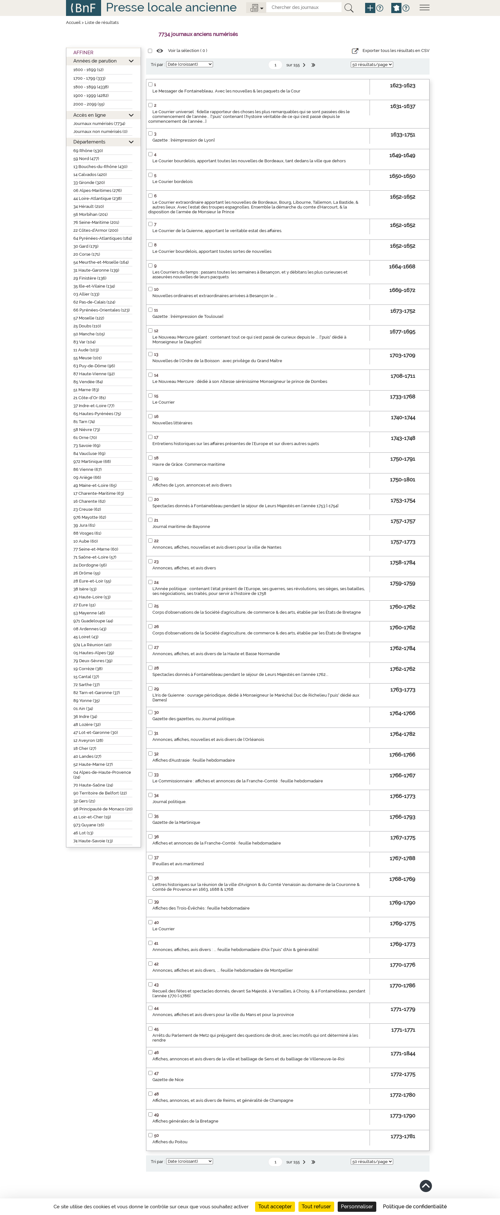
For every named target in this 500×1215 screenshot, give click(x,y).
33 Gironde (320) (89, 182)
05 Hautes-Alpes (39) (93, 652)
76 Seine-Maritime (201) (96, 222)
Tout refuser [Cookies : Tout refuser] (316, 1207)
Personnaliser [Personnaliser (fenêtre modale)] (357, 1207)
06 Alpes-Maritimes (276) (97, 190)
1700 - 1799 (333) (89, 78)
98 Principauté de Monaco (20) (103, 809)
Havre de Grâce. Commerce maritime (188, 464)
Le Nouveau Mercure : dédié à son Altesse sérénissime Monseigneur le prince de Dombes (239, 381)
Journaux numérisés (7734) (99, 123)
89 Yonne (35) (86, 700)
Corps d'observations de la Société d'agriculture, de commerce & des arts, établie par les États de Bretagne (256, 612)
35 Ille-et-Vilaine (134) (94, 286)
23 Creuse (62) (87, 509)
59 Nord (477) (86, 158)
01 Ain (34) (83, 708)
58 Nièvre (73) (86, 429)
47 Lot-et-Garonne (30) (95, 732)
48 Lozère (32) (87, 724)
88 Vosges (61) (87, 533)
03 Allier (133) (86, 294)
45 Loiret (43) (86, 636)
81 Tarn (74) (84, 421)
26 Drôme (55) (86, 573)
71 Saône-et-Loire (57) (94, 557)
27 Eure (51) (84, 605)
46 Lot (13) (83, 833)
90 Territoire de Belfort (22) (100, 793)
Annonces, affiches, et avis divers (184, 568)
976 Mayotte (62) (89, 517)
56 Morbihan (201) (90, 214)
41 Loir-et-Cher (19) (92, 817)
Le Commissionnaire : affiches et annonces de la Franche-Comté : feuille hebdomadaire (237, 781)
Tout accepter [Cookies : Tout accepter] (275, 1207)
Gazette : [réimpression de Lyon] (183, 140)
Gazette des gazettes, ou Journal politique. (194, 718)
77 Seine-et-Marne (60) (95, 549)
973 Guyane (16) (88, 825)
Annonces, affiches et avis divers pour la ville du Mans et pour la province (223, 1014)
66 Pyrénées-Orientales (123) (101, 310)
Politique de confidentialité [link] (415, 1207)
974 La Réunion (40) (92, 644)
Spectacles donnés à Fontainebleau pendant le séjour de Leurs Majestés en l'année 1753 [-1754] (245, 505)
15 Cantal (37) (86, 676)
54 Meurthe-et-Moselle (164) (101, 262)
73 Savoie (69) (86, 445)
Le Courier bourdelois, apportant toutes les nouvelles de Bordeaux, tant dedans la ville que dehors (249, 160)
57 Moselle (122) (88, 318)
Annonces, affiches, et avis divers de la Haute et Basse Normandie (216, 653)
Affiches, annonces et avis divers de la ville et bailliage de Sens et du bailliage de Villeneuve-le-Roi (248, 1059)
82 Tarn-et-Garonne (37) (96, 692)
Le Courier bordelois (172, 181)
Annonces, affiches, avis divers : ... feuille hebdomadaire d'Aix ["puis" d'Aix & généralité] (235, 949)
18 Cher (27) (84, 748)
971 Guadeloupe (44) (93, 620)
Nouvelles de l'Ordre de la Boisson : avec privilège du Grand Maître (217, 360)
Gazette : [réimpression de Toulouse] (187, 316)
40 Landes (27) (87, 756)
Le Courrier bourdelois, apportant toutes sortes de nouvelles (211, 251)
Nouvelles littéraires (172, 423)
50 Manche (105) (89, 334)
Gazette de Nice (168, 1079)
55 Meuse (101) (87, 357)
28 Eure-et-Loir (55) (92, 581)
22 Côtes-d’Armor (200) (95, 230)
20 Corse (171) (86, 254)
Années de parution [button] (95, 60)
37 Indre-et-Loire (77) (93, 405)
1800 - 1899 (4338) (91, 86)
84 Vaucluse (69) (89, 453)
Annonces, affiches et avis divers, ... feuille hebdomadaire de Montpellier (222, 970)
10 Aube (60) (85, 541)
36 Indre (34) (85, 716)
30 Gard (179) (86, 246)
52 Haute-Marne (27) (93, 764)
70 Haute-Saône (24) (93, 785)
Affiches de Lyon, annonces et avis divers (192, 485)
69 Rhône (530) (88, 150)
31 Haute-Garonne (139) (96, 270)
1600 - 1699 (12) (88, 69)
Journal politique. (169, 801)
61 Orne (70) (85, 437)
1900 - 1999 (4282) (91, 95)
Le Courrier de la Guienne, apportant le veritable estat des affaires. (217, 230)
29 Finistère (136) (90, 278)
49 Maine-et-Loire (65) (95, 485)
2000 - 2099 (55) (89, 104)
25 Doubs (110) (87, 326)
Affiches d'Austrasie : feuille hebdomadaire (193, 760)
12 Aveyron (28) (88, 740)
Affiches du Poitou (170, 1141)
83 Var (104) (84, 342)
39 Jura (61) (84, 525)
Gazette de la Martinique (176, 822)
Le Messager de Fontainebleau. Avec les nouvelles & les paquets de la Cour (226, 91)
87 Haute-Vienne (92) (94, 373)
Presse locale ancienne (171, 7)
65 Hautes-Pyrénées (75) (97, 413)
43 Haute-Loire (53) (92, 597)
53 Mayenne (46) (89, 613)
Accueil (73, 22)
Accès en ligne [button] (89, 115)
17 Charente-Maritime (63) (98, 493)
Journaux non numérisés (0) (100, 131)
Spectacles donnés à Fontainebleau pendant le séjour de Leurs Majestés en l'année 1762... (240, 674)
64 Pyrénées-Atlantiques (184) (102, 238)
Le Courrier (163, 402)
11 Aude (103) (86, 350)
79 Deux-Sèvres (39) (93, 660)
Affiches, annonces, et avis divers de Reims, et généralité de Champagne (222, 1100)
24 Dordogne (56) (90, 565)
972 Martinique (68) (92, 461)
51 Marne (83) (86, 389)
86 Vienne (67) (87, 469)
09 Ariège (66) (87, 477)
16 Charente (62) (89, 501)
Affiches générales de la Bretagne (185, 1121)
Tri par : (158, 64)
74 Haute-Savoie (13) (93, 840)
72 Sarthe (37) (86, 684)
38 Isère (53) (85, 589)
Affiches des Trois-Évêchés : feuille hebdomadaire (201, 908)
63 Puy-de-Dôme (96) (94, 365)
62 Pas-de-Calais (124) (94, 302)
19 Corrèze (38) (88, 668)
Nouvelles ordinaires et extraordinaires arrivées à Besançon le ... (214, 295)
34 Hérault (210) (88, 206)
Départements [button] (89, 141)
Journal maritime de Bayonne (181, 526)
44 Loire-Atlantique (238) (97, 198)
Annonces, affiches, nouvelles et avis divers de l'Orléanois (208, 739)
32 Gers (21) (84, 801)
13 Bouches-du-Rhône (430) (100, 166)
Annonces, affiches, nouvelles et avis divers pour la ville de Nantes (216, 547)
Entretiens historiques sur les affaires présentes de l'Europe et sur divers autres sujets (235, 443)
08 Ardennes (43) (90, 628)
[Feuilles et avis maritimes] (178, 863)
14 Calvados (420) (90, 174)
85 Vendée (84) (88, 381)
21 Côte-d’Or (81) (89, 397)
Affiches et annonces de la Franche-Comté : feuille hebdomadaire (216, 843)
